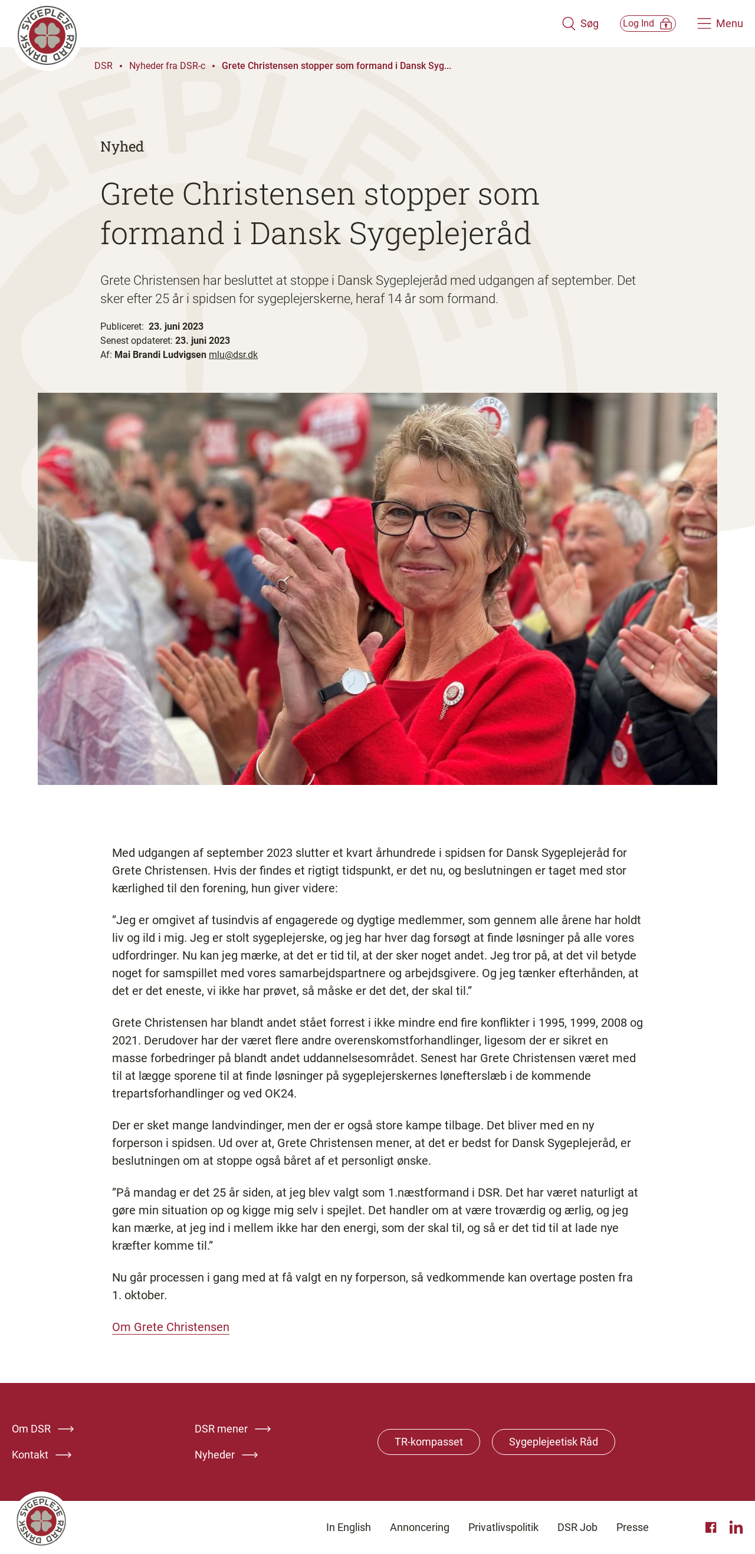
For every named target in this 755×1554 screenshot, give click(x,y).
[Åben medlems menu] (634, 23)
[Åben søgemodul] (553, 23)
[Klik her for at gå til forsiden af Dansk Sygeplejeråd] (273, 23)
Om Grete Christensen (170, 1327)
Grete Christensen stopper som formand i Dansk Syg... (336, 65)
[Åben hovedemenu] (720, 23)
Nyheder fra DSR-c (167, 65)
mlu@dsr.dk (233, 354)
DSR (103, 65)
